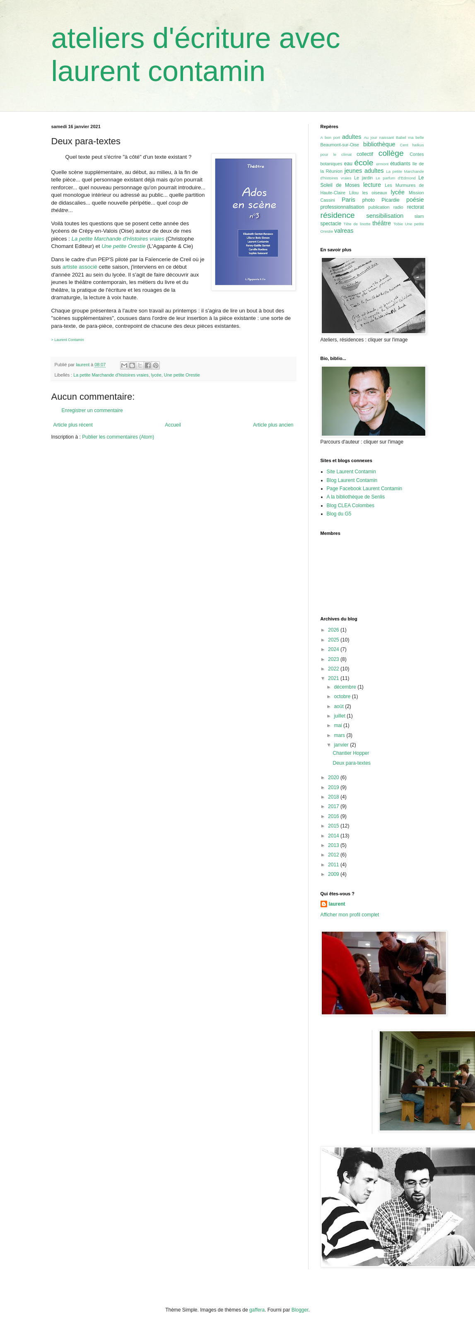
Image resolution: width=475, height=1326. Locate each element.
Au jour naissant (379, 137)
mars (340, 735)
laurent (337, 904)
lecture (372, 184)
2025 (334, 640)
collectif (365, 154)
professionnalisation (342, 207)
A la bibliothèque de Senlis (356, 497)
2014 (334, 836)
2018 (334, 797)
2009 (334, 874)
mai (338, 725)
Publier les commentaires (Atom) (118, 437)
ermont (382, 164)
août (339, 706)
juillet (340, 716)
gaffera (257, 1310)
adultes (351, 137)
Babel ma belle (410, 137)
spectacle (331, 224)
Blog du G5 (339, 514)
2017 (334, 806)
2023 (334, 659)
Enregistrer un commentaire (92, 410)
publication (379, 207)
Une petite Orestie (123, 246)
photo (368, 200)
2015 (334, 826)
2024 (334, 649)
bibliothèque (379, 144)
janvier (342, 745)
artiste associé (80, 267)
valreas (343, 230)
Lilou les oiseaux (368, 192)
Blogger (300, 1310)
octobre (343, 696)
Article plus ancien (273, 425)
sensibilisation (385, 215)
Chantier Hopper (351, 753)
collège (391, 153)
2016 (334, 816)
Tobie (398, 224)
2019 (334, 787)
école (364, 162)
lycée (156, 374)
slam (419, 216)
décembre (345, 687)
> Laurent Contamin (67, 340)
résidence (338, 215)
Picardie (390, 200)
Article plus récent (73, 425)
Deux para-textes (351, 763)
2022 (334, 669)
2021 (334, 678)
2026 (334, 630)
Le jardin (363, 177)
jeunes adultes (364, 170)
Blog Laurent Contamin (352, 480)
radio (398, 207)
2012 (334, 855)
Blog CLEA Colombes (350, 505)
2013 (334, 845)
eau (348, 164)
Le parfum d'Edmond (395, 178)
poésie (415, 199)
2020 (334, 777)
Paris (348, 199)
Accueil (173, 425)
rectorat (415, 207)
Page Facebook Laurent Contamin (365, 488)
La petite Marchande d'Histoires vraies (118, 239)
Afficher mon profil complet (350, 915)
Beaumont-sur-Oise (340, 144)
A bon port (330, 137)
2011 (334, 865)
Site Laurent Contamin (351, 472)
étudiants (400, 164)
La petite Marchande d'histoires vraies (111, 374)
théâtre (381, 223)
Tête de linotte (357, 224)
